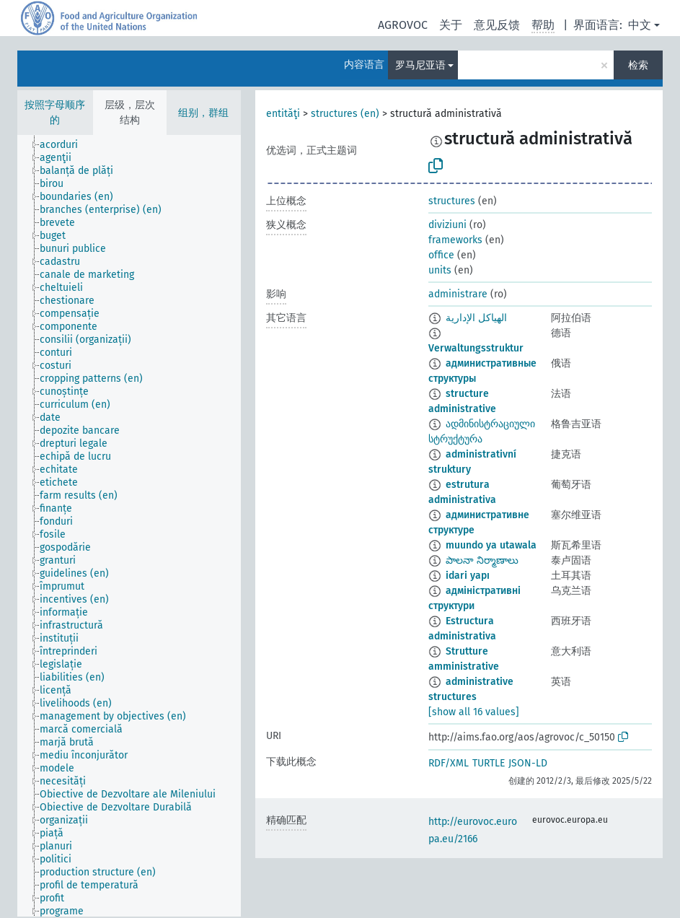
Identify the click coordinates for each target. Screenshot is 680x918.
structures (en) (345, 114)
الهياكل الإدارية (476, 318)
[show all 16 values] (473, 712)
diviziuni (447, 225)
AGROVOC (403, 25)
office (441, 255)
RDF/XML (448, 763)
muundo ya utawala (491, 545)
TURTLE (488, 763)
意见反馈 (497, 25)
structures (451, 201)
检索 (638, 65)
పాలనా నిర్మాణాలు (482, 560)
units (439, 270)
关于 (450, 25)
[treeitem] (65, 145)
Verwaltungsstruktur (476, 348)
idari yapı (468, 575)
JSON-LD (527, 763)
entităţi (283, 114)
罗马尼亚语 (420, 65)
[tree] (129, 526)
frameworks (455, 240)
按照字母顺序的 (55, 112)
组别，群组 (203, 113)
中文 (639, 25)
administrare (457, 294)
